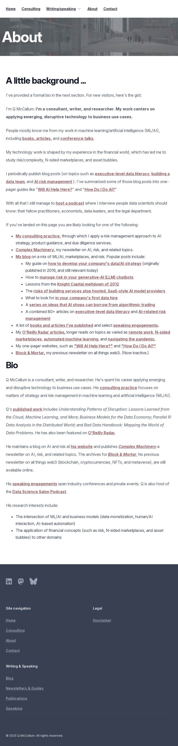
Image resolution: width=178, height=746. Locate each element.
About (93, 9)
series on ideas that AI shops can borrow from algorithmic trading (92, 304)
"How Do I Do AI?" (138, 345)
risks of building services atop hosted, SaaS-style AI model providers (99, 290)
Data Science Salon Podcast (39, 491)
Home (11, 9)
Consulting (31, 9)
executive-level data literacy (122, 173)
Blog (9, 678)
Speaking (14, 708)
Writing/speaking (64, 8)
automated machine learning (71, 339)
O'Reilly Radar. (101, 432)
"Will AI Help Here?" (93, 345)
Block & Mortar (30, 352)
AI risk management (53, 181)
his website (82, 446)
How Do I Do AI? (100, 189)
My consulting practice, (38, 236)
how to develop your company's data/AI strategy (94, 263)
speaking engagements (135, 325)
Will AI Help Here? (55, 189)
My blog (23, 256)
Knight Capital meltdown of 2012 (88, 284)
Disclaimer (102, 620)
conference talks (76, 138)
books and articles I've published (61, 325)
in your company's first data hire (86, 297)
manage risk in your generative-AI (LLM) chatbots (87, 277)
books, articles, (37, 138)
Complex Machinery (35, 249)
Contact (110, 9)
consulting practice (118, 387)
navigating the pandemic (131, 339)
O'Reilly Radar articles (43, 332)
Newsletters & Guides (25, 688)
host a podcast (70, 203)
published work (27, 409)
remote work (141, 332)
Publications (16, 698)
